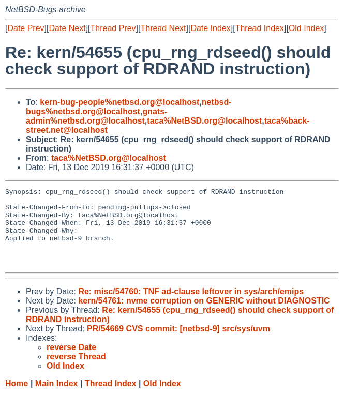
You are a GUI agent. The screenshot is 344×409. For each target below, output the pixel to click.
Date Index (210, 28)
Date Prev (25, 28)
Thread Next (163, 28)
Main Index (56, 399)
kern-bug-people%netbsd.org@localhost (119, 102)
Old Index (306, 28)
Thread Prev (113, 28)
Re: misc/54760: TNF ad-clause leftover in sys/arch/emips (191, 306)
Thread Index (259, 28)
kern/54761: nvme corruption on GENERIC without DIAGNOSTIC (204, 316)
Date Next (67, 28)
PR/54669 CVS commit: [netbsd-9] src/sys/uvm (178, 344)
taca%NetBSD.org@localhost (204, 120)
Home (16, 399)
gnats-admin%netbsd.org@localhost (96, 116)
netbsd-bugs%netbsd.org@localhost (129, 107)
